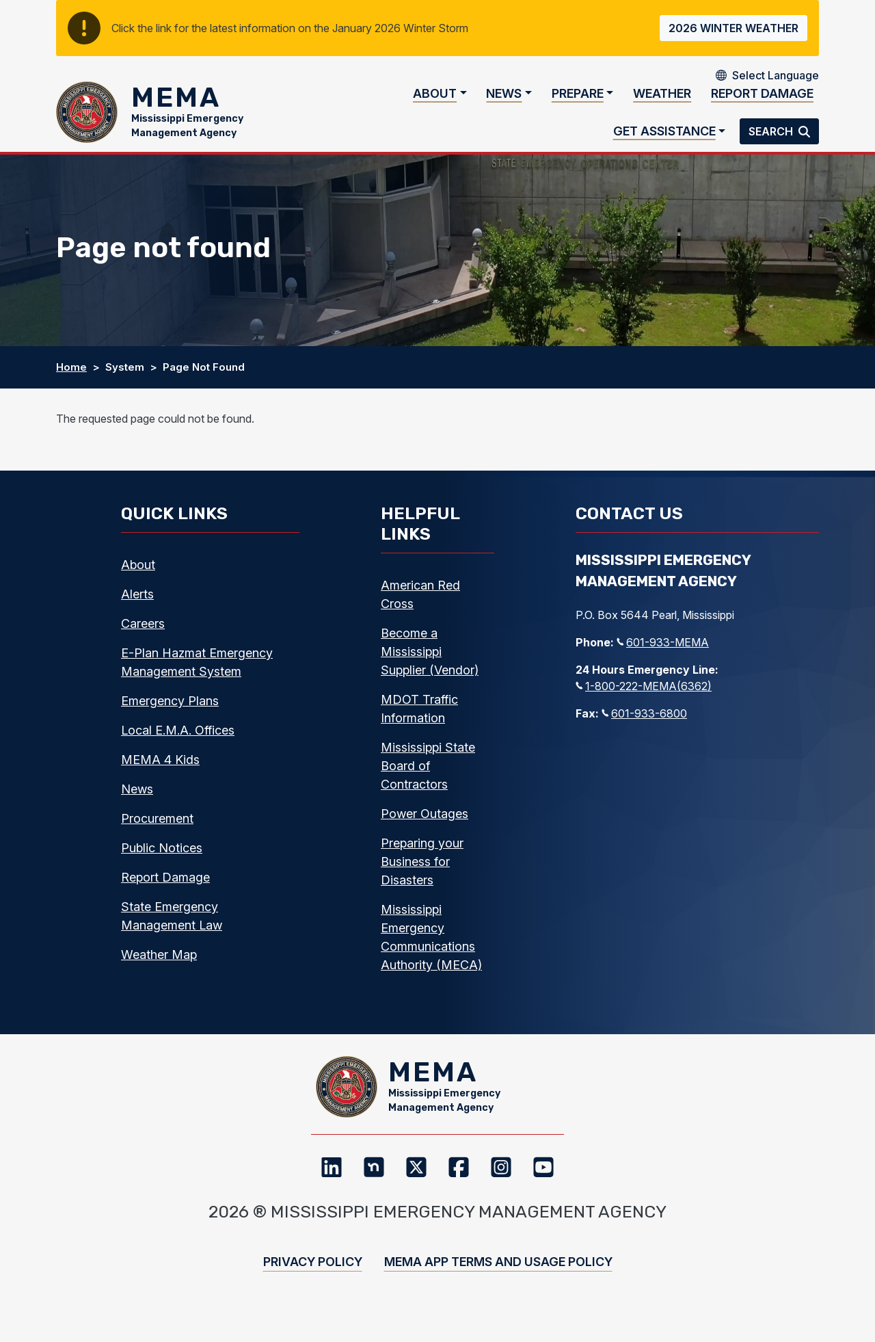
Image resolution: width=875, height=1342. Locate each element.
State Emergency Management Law (171, 929)
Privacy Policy (312, 1289)
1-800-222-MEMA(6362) (644, 700)
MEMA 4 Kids (160, 773)
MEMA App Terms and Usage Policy (498, 1289)
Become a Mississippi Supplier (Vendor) (430, 665)
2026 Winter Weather (733, 28)
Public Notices (161, 861)
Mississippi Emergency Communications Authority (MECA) (431, 951)
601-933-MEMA (663, 656)
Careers (143, 637)
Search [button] (772, 138)
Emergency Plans (170, 714)
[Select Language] (775, 75)
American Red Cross (420, 608)
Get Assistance (664, 138)
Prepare (578, 100)
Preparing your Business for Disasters (422, 875)
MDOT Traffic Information (419, 722)
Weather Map (159, 968)
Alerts (137, 608)
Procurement (157, 832)
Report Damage (762, 100)
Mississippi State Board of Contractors (428, 779)
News (504, 100)
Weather (662, 100)
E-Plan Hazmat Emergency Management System (197, 675)
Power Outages (424, 827)
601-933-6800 (644, 727)
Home (71, 380)
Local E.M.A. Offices (177, 744)
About (435, 100)
